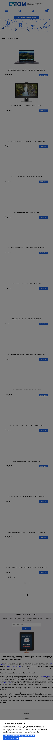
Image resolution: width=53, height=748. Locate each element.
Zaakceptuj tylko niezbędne (13, 736)
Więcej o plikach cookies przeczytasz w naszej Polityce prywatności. (21, 732)
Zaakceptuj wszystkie (11, 738)
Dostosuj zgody (29, 736)
